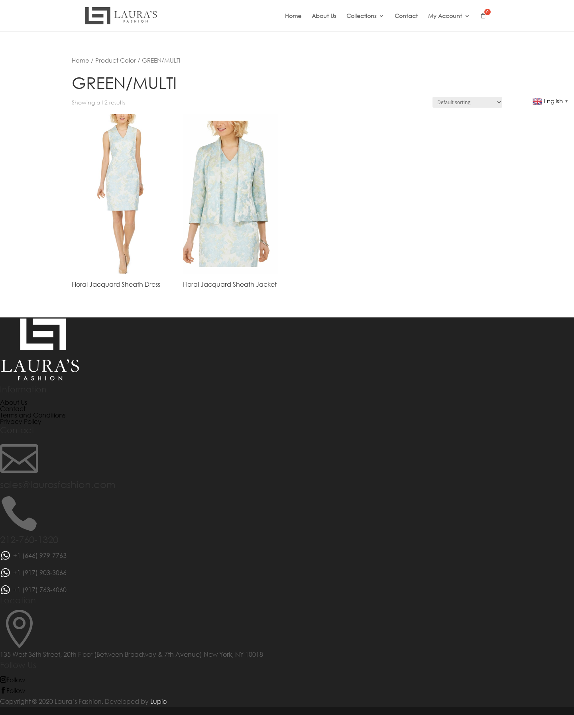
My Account (445, 16)
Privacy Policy (20, 421)
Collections (361, 16)
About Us (324, 16)
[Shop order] (467, 102)
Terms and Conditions (32, 415)
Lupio (158, 701)
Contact (406, 16)
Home (293, 16)
